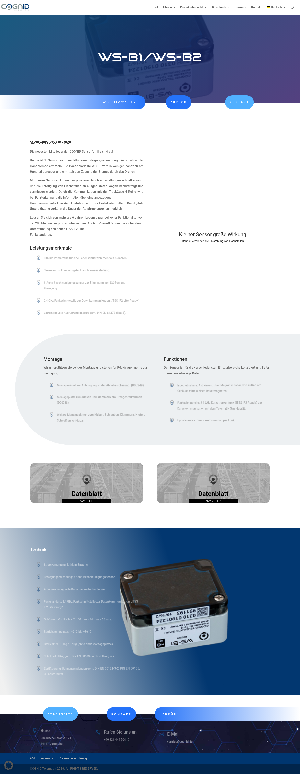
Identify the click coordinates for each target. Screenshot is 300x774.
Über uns (169, 7)
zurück (174, 102)
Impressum (47, 758)
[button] (8, 765)
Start (155, 7)
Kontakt (256, 7)
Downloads (219, 7)
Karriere (241, 7)
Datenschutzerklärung (73, 758)
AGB (33, 758)
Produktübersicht (191, 7)
